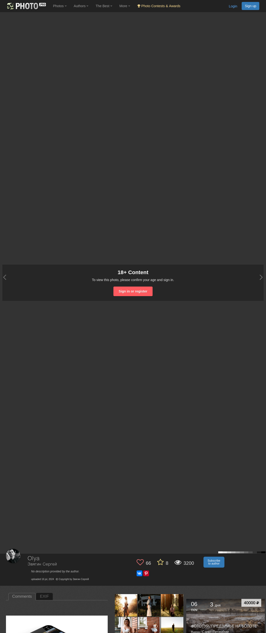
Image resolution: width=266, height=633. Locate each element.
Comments (22, 596)
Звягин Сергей (42, 564)
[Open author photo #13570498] (172, 628)
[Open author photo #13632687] (126, 628)
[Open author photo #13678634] (149, 605)
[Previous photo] (4, 277)
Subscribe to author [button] (213, 562)
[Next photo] (261, 277)
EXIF (44, 596)
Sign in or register (133, 291)
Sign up (250, 6)
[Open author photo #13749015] (126, 605)
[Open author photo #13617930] (149, 628)
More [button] (124, 6)
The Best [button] (104, 6)
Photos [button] (60, 6)
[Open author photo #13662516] (172, 605)
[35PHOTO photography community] (26, 6)
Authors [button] (81, 6)
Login (233, 6)
